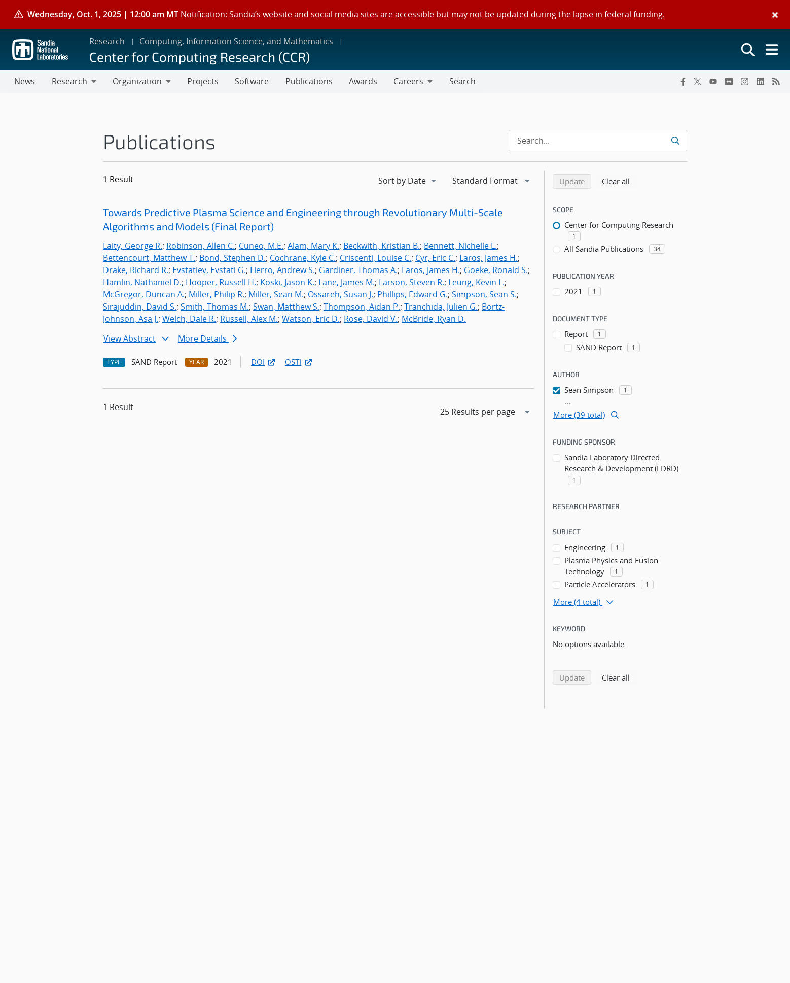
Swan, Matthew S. (286, 307)
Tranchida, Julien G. (441, 307)
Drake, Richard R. (135, 270)
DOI (264, 362)
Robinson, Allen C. (200, 246)
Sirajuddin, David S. (139, 307)
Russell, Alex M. (249, 319)
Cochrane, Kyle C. (303, 258)
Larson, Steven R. (411, 282)
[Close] (775, 14)
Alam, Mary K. (313, 246)
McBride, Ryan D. (434, 319)
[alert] (395, 14)
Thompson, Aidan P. (362, 307)
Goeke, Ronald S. (496, 270)
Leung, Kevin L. (476, 282)
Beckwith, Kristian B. (381, 246)
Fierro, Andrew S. (282, 270)
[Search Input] (598, 141)
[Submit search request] (676, 141)
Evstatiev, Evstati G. (209, 270)
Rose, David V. (371, 319)
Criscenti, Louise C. (375, 258)
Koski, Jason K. (287, 282)
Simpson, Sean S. (484, 294)
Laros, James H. (488, 258)
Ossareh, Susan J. (340, 294)
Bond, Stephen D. (232, 258)
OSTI (299, 362)
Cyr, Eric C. (435, 258)
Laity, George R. (132, 246)
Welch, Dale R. (189, 319)
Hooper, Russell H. (221, 282)
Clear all (619, 181)
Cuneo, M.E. (261, 246)
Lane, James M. (346, 282)
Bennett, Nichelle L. (460, 246)
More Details (207, 339)
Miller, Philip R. (216, 294)
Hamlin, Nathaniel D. (142, 282)
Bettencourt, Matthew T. (149, 258)
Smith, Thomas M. (215, 307)
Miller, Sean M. (276, 294)
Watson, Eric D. (311, 319)
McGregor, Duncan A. (144, 294)
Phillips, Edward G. (412, 294)
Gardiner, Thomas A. (358, 270)
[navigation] (408, 181)
